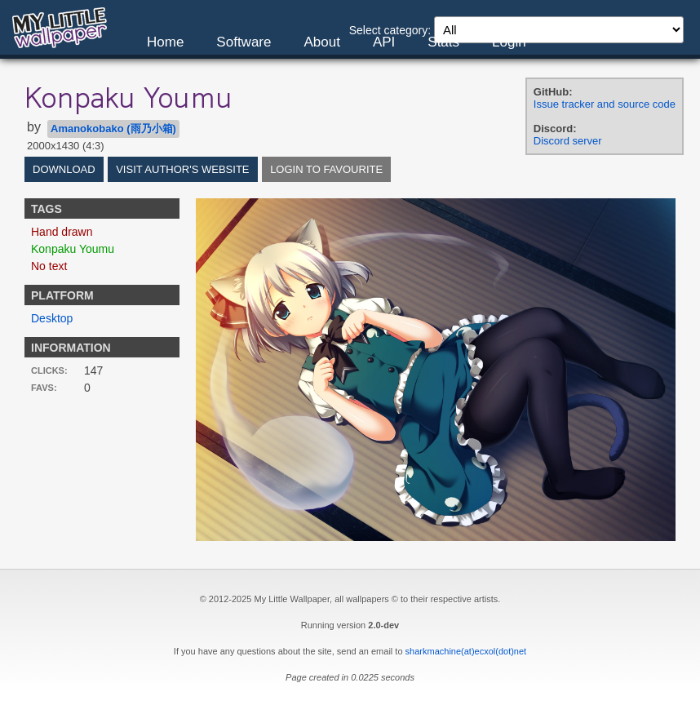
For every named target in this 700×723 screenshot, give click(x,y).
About (321, 42)
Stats (443, 42)
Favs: (44, 388)
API (384, 42)
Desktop (52, 318)
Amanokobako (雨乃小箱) (113, 128)
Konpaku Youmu (72, 248)
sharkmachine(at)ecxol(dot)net (466, 651)
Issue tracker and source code (605, 104)
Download (64, 169)
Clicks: (49, 370)
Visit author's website (182, 169)
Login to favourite (326, 169)
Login (509, 42)
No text (49, 266)
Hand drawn (62, 231)
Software (243, 42)
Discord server (568, 141)
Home (165, 42)
